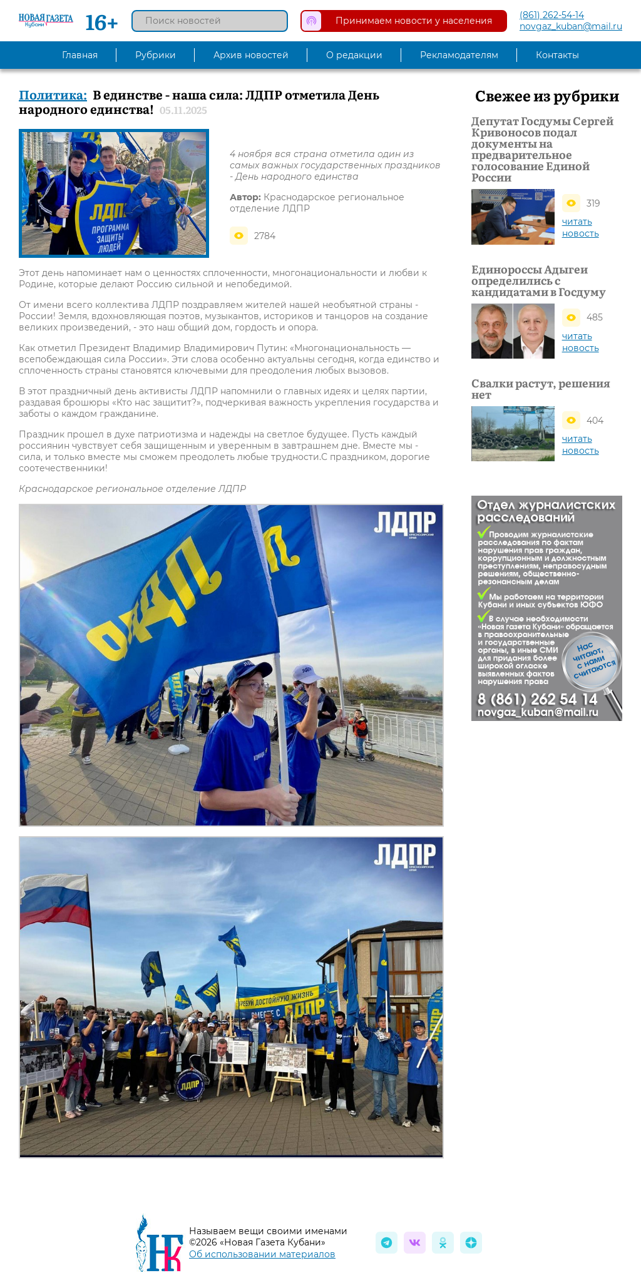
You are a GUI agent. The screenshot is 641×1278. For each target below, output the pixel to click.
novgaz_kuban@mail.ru (571, 26)
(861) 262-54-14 (552, 15)
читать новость (580, 227)
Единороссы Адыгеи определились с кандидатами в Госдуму (538, 280)
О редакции (354, 55)
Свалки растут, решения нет (540, 388)
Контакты (557, 55)
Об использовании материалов (262, 1254)
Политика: (53, 93)
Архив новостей (251, 55)
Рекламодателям (459, 55)
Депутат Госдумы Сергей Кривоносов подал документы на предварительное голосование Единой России (542, 149)
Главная (80, 55)
